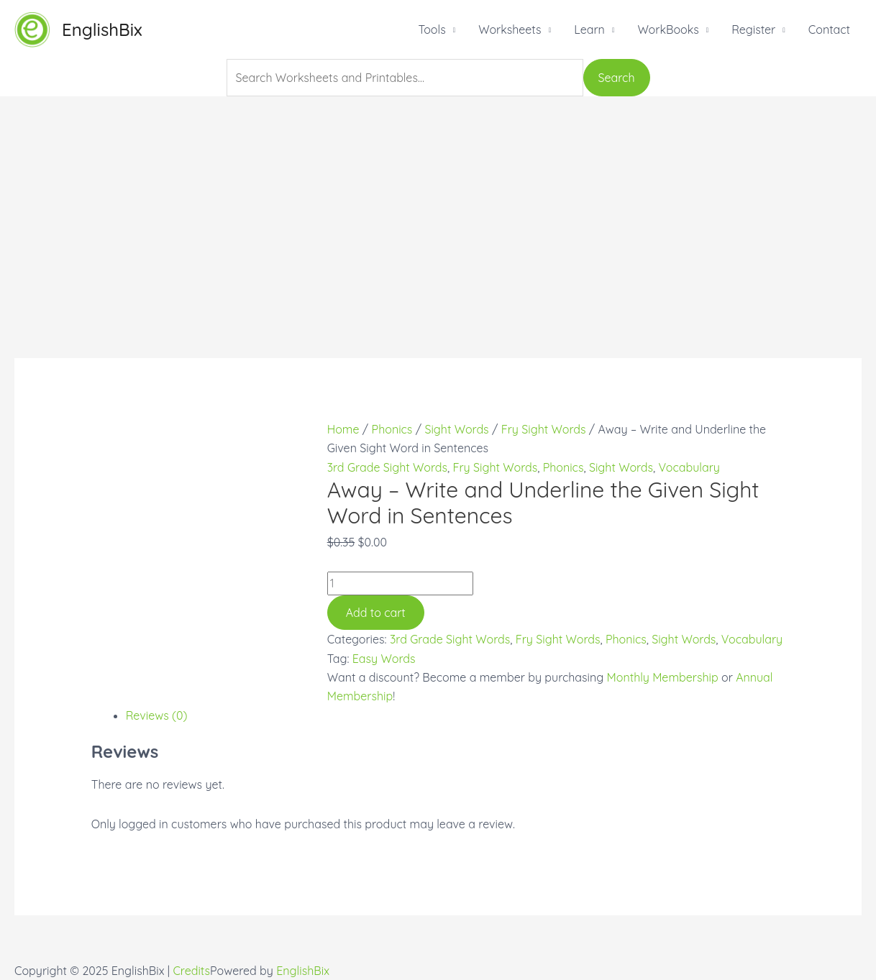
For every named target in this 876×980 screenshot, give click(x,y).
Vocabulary (689, 467)
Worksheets (509, 29)
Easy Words (384, 658)
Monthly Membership (662, 677)
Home (343, 429)
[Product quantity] (400, 583)
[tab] (455, 715)
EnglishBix (102, 29)
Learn (589, 29)
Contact (829, 29)
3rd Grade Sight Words (387, 467)
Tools (431, 29)
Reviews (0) (157, 715)
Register (753, 29)
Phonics (392, 429)
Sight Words (456, 429)
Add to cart (376, 612)
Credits (191, 970)
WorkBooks (667, 29)
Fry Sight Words (543, 429)
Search (616, 77)
